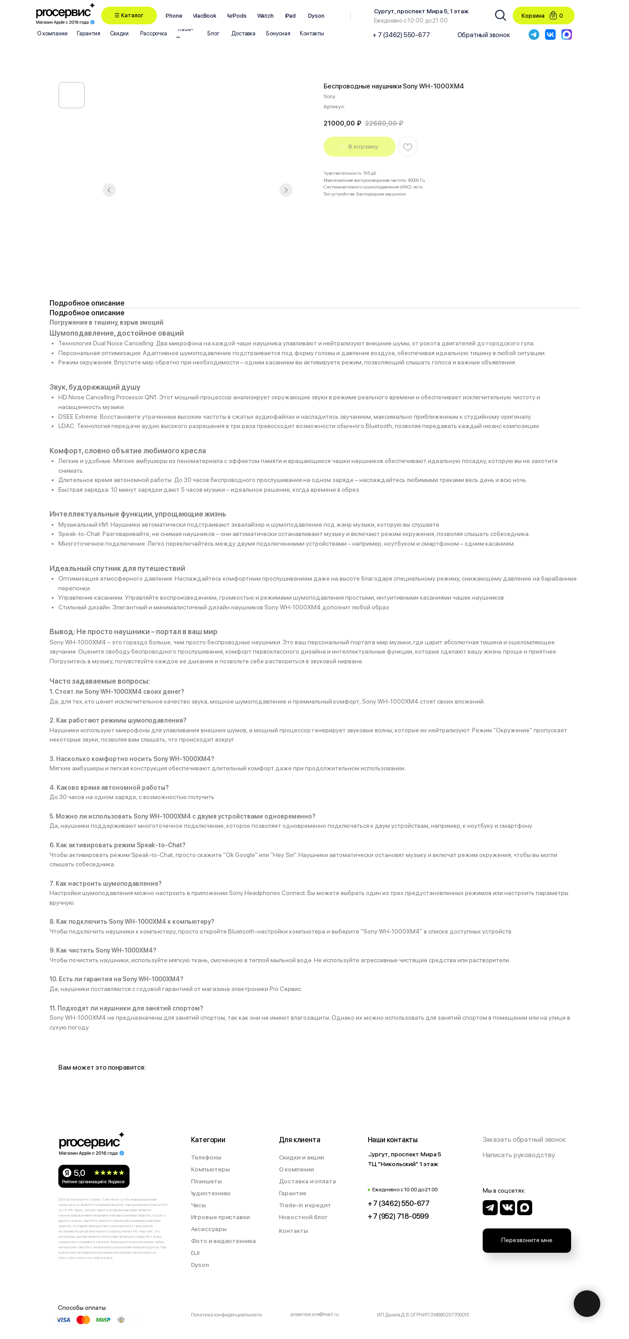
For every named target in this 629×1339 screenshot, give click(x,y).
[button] (129, 15)
